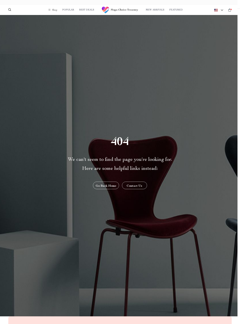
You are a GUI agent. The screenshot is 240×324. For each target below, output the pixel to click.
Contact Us (134, 189)
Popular (68, 10)
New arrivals (155, 10)
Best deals (86, 10)
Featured (176, 10)
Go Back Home (106, 189)
